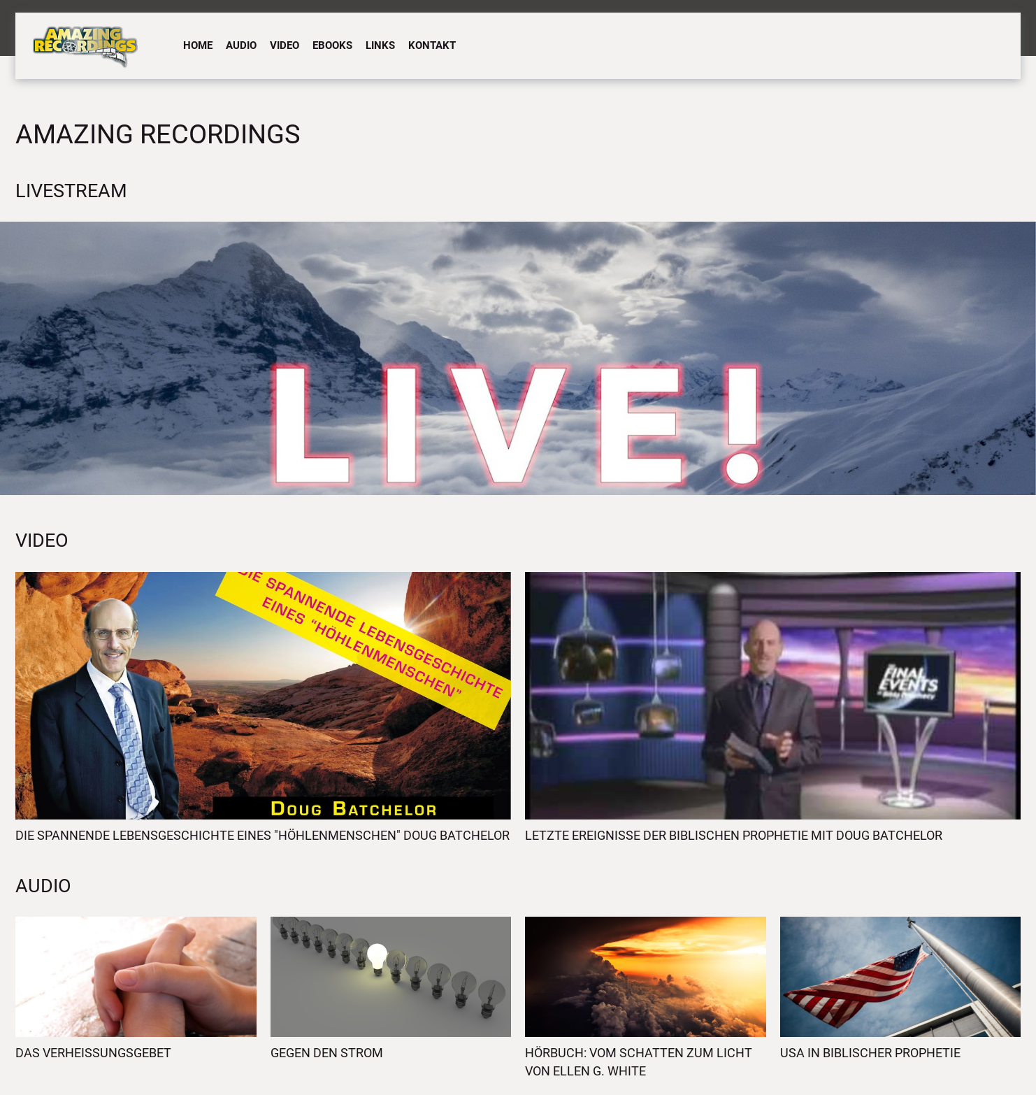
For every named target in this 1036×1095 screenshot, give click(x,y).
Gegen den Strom (327, 1052)
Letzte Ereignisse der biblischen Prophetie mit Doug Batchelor (733, 835)
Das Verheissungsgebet (93, 1052)
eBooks (332, 45)
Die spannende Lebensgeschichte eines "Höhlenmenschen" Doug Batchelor (262, 835)
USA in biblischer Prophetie (870, 1052)
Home (198, 45)
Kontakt (432, 45)
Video (284, 45)
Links (380, 45)
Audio (241, 45)
